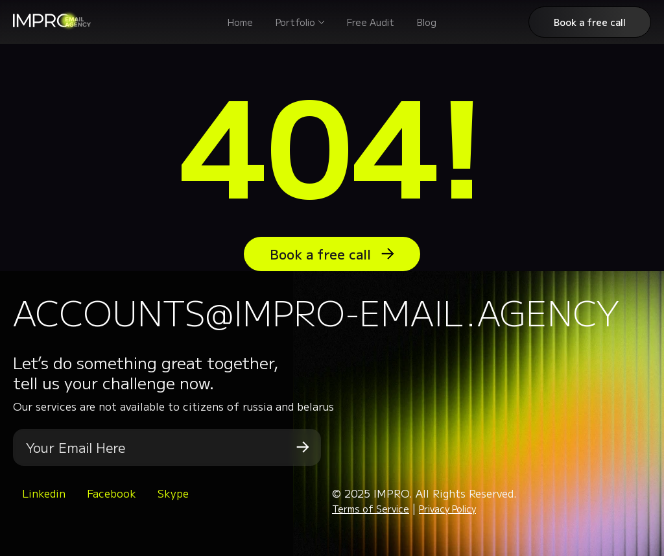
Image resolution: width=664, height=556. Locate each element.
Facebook (111, 493)
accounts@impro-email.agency (316, 311)
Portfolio (295, 22)
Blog (426, 22)
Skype (173, 493)
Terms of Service (370, 508)
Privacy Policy (447, 508)
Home (240, 22)
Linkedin (43, 493)
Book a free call (590, 22)
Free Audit (370, 22)
